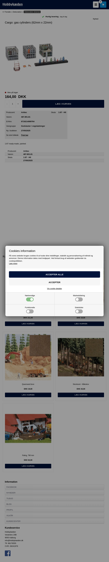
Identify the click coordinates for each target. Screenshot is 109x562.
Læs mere (13, 263)
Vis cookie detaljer (54, 288)
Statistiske (79, 310)
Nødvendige (30, 298)
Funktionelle (30, 310)
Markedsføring (79, 298)
